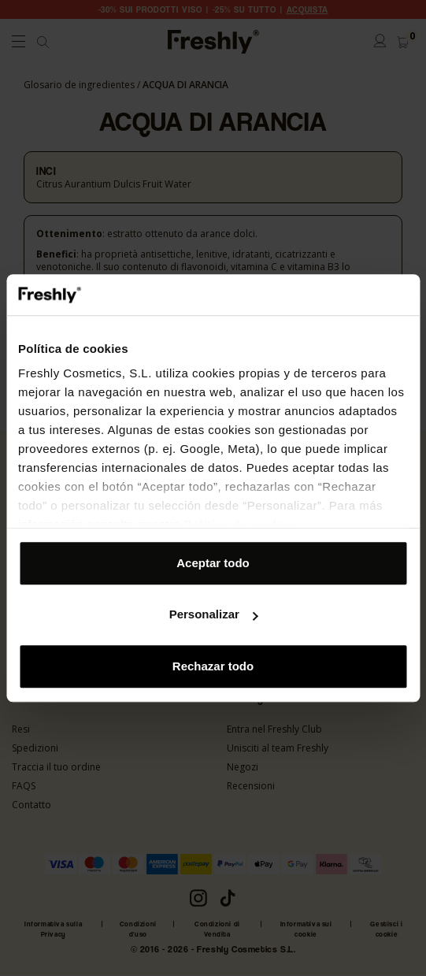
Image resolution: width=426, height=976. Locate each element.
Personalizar (213, 615)
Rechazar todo (213, 666)
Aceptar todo (213, 563)
